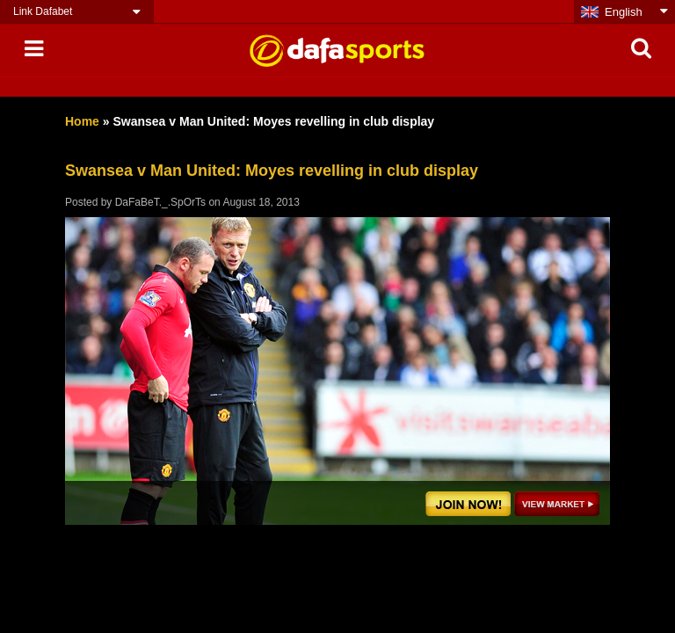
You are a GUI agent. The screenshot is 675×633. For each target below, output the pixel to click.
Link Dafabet (42, 11)
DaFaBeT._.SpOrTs (160, 202)
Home (82, 121)
